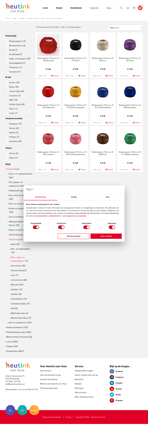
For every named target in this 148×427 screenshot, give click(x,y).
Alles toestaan (106, 236)
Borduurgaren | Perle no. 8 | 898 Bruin (103, 153)
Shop (7, 164)
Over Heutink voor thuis (53, 366)
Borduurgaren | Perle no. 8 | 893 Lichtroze (48, 153)
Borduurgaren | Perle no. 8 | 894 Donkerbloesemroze (76, 153)
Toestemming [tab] (40, 197)
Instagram (117, 377)
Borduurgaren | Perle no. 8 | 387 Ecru (103, 59)
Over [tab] (108, 197)
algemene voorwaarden (77, 216)
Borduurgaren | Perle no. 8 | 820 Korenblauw (130, 106)
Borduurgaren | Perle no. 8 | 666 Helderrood (48, 106)
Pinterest (116, 400)
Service (79, 366)
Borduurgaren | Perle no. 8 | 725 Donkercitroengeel (76, 106)
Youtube (116, 389)
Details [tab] (74, 197)
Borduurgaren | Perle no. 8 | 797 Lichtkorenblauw (103, 106)
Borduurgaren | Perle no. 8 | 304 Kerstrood (48, 59)
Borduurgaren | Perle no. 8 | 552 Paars (130, 59)
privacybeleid (41, 216)
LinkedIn (116, 383)
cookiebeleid (54, 216)
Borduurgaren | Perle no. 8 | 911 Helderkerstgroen (130, 153)
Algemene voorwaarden (52, 417)
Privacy (68, 417)
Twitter (115, 394)
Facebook (116, 371)
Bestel (55, 75)
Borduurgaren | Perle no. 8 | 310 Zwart (76, 59)
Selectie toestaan (74, 236)
